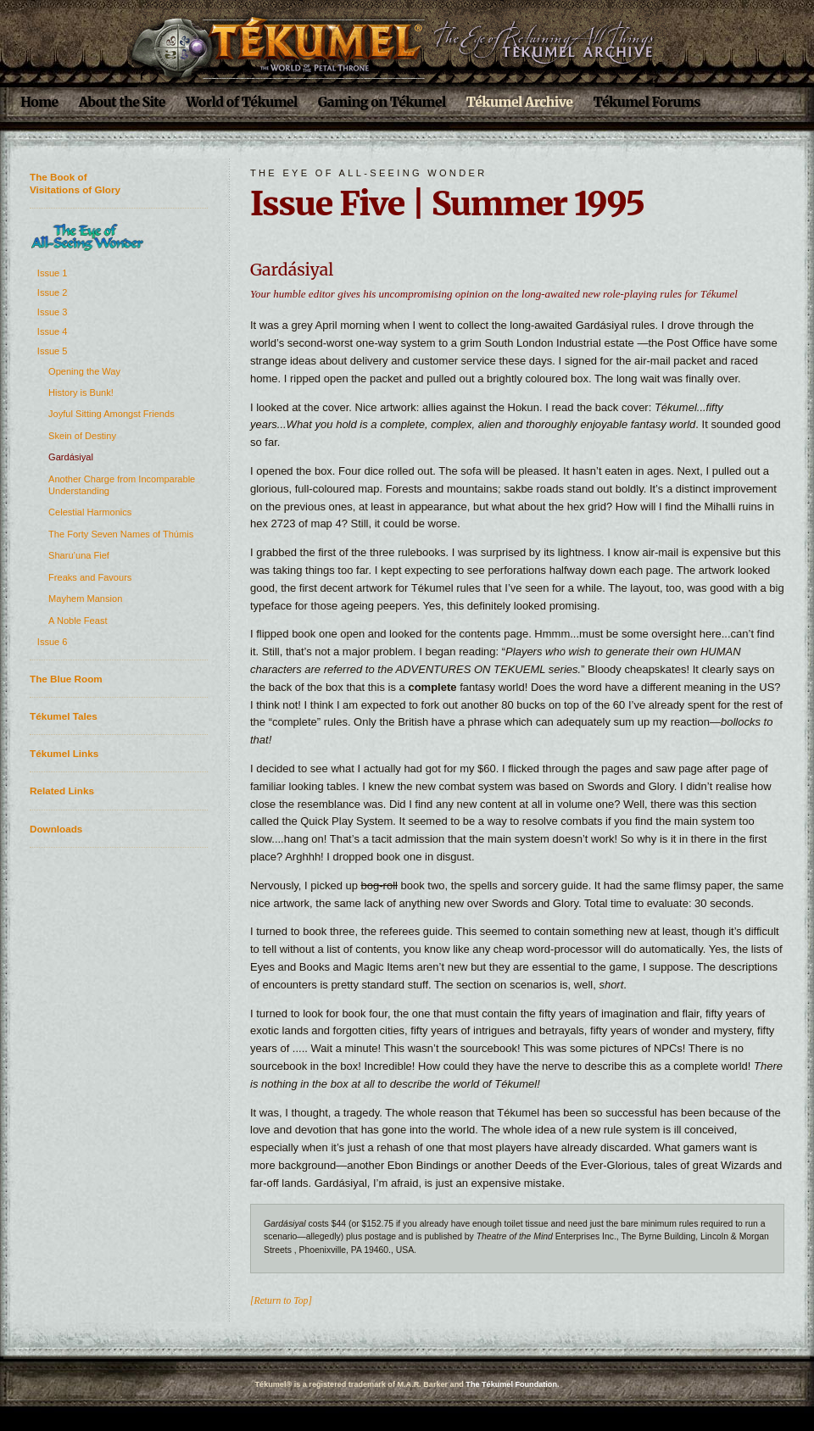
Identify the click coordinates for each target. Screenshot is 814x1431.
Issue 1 (52, 273)
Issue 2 (52, 292)
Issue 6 (52, 642)
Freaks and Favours (89, 577)
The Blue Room (66, 678)
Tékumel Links (64, 753)
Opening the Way (84, 371)
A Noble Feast (77, 620)
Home (39, 102)
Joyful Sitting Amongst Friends (111, 414)
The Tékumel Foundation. (512, 1384)
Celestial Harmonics (89, 512)
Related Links (62, 790)
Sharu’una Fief (78, 555)
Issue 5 (52, 351)
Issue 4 (52, 331)
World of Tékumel (242, 102)
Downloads (56, 828)
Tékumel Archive (519, 102)
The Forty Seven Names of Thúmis (120, 534)
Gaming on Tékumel (382, 102)
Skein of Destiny (82, 436)
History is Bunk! (81, 392)
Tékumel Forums (646, 102)
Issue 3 (52, 312)
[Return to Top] (281, 1300)
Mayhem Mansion (85, 598)
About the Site (122, 102)
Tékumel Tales (64, 715)
